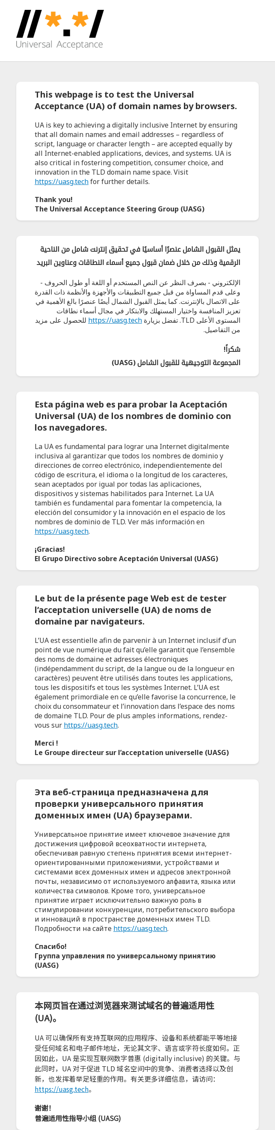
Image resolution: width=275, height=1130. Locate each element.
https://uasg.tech (62, 181)
